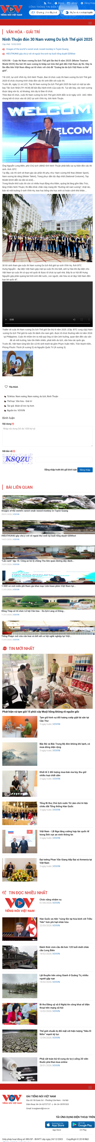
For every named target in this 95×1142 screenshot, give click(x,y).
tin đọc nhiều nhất (28, 892)
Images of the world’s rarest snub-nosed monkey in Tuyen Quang (37, 49)
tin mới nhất (21, 648)
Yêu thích (13, 387)
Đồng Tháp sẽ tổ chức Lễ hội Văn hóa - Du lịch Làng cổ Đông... (33, 611)
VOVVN (16, 514)
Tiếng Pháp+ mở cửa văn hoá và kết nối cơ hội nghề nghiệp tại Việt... (37, 636)
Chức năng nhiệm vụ (51, 899)
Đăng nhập (87, 3)
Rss (47, 3)
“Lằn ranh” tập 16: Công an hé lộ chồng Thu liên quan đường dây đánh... (38, 561)
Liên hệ (72, 3)
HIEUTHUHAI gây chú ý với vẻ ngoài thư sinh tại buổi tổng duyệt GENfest (40, 53)
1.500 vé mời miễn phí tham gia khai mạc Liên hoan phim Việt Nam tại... (39, 586)
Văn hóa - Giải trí (23, 32)
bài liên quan (19, 487)
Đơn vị (59, 3)
